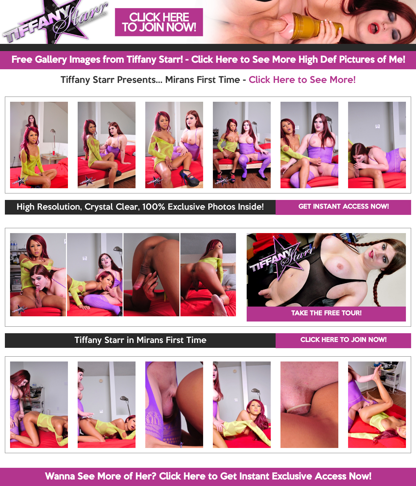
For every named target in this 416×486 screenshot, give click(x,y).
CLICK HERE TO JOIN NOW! (343, 340)
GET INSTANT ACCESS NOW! (343, 207)
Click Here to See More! (302, 80)
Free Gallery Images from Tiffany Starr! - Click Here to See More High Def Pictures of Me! (208, 60)
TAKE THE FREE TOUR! (326, 314)
